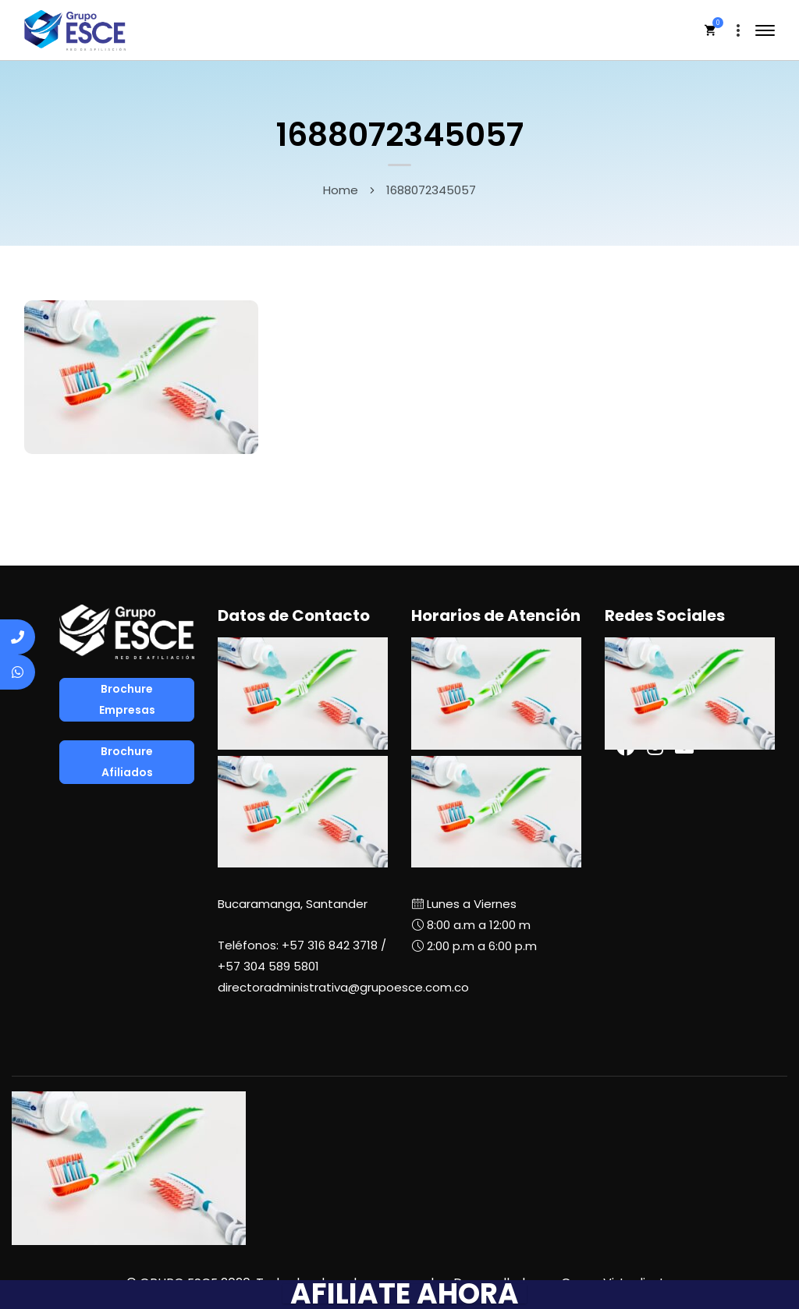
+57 (268, 966)
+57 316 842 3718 (330, 945)
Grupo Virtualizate (617, 1283)
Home (340, 190)
